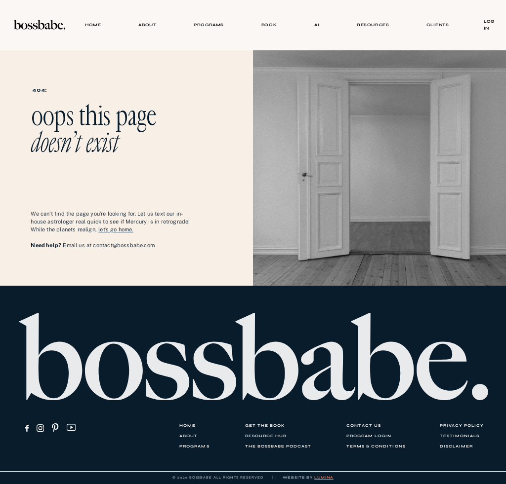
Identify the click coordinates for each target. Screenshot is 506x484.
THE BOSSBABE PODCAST (278, 446)
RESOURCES (373, 24)
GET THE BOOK (265, 425)
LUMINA (324, 477)
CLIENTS (437, 24)
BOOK (269, 24)
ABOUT (147, 24)
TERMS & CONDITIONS (375, 446)
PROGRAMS (209, 24)
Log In (489, 24)
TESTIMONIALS (459, 436)
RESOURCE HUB (266, 436)
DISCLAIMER (456, 446)
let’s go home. (115, 229)
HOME (93, 24)
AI (316, 24)
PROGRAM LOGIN (368, 436)
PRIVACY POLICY (462, 425)
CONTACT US (363, 425)
